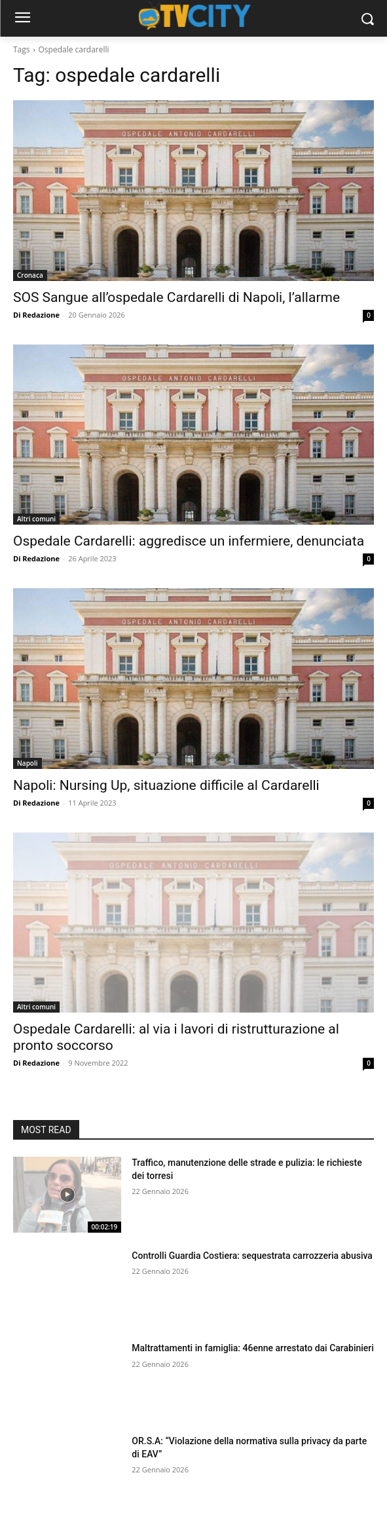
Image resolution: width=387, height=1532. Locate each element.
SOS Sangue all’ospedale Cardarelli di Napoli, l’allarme (176, 297)
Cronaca (30, 275)
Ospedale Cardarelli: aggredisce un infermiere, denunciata (188, 541)
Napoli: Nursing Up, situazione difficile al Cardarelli (166, 785)
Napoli (27, 763)
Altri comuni (36, 518)
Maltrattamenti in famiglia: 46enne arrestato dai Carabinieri (253, 1348)
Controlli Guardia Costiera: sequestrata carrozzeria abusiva (252, 1255)
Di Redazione (36, 315)
